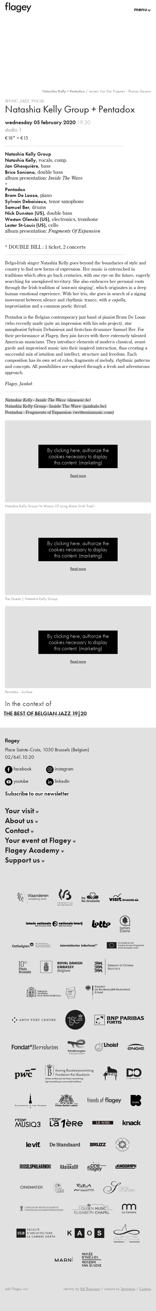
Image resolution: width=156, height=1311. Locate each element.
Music (11, 101)
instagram (64, 769)
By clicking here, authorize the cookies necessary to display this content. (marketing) (78, 456)
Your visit (19, 811)
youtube (21, 781)
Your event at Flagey (38, 840)
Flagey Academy (32, 850)
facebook (23, 769)
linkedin (62, 781)
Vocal (38, 101)
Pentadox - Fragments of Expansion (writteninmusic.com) (59, 412)
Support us (22, 860)
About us (19, 820)
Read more (78, 475)
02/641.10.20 (19, 757)
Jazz (24, 101)
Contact (17, 830)
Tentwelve (128, 1288)
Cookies (145, 1288)
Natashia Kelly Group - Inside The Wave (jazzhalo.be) (56, 406)
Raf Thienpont (90, 1288)
